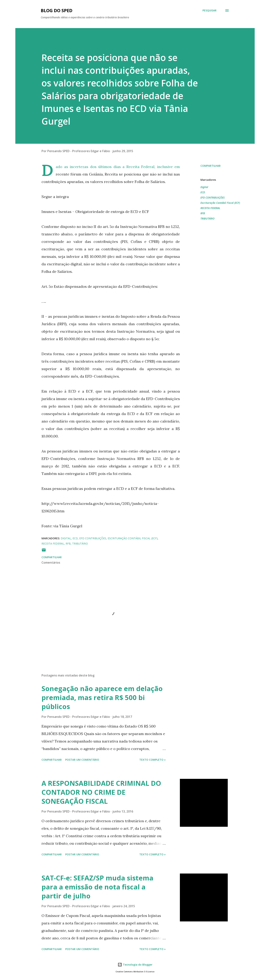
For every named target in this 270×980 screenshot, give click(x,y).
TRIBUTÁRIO (207, 218)
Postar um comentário (82, 759)
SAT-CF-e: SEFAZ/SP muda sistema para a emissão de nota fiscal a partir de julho (97, 886)
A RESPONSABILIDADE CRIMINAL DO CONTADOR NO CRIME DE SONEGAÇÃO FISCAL (101, 792)
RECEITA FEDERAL (210, 208)
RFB (202, 213)
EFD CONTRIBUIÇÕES (212, 197)
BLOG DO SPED (56, 10)
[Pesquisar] (209, 10)
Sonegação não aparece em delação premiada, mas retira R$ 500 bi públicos (102, 697)
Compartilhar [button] (210, 165)
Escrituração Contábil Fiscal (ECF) (220, 203)
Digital (204, 187)
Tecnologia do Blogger (135, 964)
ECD (202, 192)
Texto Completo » (152, 759)
